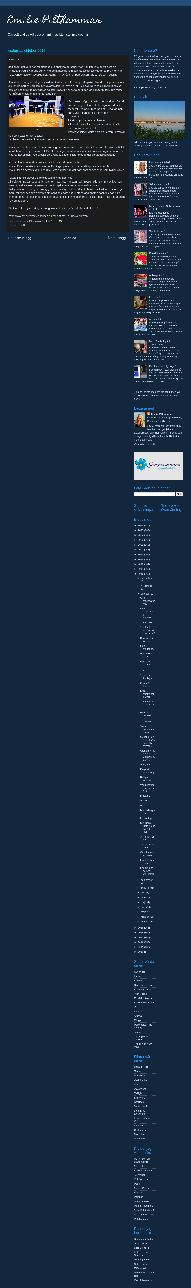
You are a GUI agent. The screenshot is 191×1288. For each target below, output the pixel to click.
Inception (139, 1125)
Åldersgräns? (156, 275)
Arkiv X (138, 1016)
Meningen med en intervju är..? (145, 666)
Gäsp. (143, 805)
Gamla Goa (140, 1243)
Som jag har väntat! (147, 639)
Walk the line (141, 1080)
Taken (137, 1032)
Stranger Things (143, 985)
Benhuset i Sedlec (144, 1239)
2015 (141, 927)
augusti (145, 887)
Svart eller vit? (157, 231)
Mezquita (139, 1166)
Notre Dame (140, 1264)
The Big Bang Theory (141, 1038)
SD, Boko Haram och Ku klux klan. (147, 827)
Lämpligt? (154, 297)
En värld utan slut (143, 998)
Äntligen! (145, 764)
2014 (141, 932)
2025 (141, 530)
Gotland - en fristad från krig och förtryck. (147, 741)
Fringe (137, 1020)
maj (143, 902)
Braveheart (140, 1138)
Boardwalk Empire (144, 989)
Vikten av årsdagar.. (147, 676)
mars (144, 911)
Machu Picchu (142, 1188)
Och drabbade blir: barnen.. (147, 613)
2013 (141, 937)
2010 (141, 951)
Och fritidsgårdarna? (147, 600)
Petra (137, 1183)
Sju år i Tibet (141, 1066)
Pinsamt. (145, 795)
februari (145, 916)
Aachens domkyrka (144, 1170)
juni (143, 897)
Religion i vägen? (145, 778)
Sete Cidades (141, 1247)
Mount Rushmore (143, 1205)
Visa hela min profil (144, 444)
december (146, 578)
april (143, 907)
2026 (141, 525)
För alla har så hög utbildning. (147, 871)
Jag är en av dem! (147, 846)
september (147, 880)
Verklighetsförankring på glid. (147, 787)
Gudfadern (140, 1130)
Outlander (139, 971)
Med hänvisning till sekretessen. (159, 343)
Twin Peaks (140, 993)
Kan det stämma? (159, 253)
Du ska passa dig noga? (162, 366)
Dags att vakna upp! (147, 771)
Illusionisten (140, 1075)
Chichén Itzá (141, 1179)
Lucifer (138, 976)
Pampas (138, 1197)
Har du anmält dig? (159, 162)
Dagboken (139, 1134)
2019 (141, 559)
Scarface (139, 1102)
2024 (141, 535)
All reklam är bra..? (147, 838)
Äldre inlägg (116, 238)
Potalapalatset (142, 1219)
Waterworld (140, 1088)
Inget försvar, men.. (147, 861)
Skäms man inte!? (159, 184)
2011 (141, 947)
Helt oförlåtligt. (147, 647)
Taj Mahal (139, 1174)
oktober (145, 593)
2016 (141, 574)
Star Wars (139, 1097)
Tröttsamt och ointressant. (147, 704)
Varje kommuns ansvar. (147, 729)
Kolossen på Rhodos (141, 1253)
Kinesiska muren (143, 1280)
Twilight (138, 1093)
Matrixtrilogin (141, 1106)
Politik (22, 225)
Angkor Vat (140, 1192)
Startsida (69, 238)
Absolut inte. (156, 319)
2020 (141, 554)
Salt (136, 1084)
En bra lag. (146, 818)
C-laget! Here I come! (147, 684)
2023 (141, 540)
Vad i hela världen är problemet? (148, 630)
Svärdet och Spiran (144, 1002)
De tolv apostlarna (144, 1214)
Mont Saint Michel (144, 1210)
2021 (141, 549)
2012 (141, 942)
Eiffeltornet (140, 1268)
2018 (141, 564)
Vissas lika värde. (146, 655)
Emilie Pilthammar (54, 20)
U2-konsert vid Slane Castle (142, 1160)
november (146, 585)
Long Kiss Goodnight (139, 1112)
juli (143, 892)
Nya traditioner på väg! (147, 693)
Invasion (138, 1011)
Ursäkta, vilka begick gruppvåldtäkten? (147, 755)
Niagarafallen (141, 1201)
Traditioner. (146, 622)
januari (145, 921)
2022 (141, 544)
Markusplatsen (142, 1259)
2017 (141, 569)
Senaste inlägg (19, 238)
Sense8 (138, 980)
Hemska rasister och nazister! (146, 717)
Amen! (143, 800)
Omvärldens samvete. (147, 854)
